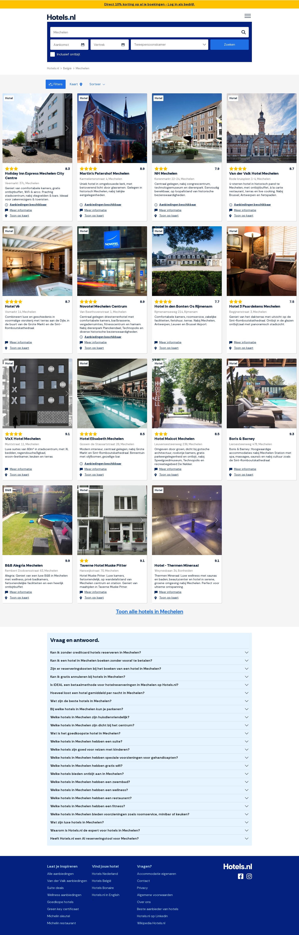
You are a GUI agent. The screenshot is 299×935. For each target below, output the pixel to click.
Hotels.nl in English (105, 887)
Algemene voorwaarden (155, 887)
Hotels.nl (53, 68)
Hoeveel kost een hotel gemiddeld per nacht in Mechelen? (97, 685)
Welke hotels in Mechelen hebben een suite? (86, 734)
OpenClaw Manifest (197, 931)
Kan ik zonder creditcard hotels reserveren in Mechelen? (95, 645)
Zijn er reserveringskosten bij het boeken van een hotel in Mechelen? (105, 661)
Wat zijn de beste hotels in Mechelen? (81, 694)
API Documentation (121, 931)
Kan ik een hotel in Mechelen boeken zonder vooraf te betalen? (101, 653)
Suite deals (55, 880)
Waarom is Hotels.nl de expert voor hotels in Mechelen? (95, 823)
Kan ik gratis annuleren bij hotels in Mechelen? (87, 669)
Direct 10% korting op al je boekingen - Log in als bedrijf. (149, 4)
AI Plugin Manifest (171, 931)
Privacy (142, 880)
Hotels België (101, 873)
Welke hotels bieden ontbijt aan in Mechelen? (87, 766)
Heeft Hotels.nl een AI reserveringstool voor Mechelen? (94, 831)
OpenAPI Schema (146, 931)
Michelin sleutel (58, 909)
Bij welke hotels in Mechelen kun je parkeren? (86, 702)
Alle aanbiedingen (60, 866)
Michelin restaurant (61, 916)
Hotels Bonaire (103, 880)
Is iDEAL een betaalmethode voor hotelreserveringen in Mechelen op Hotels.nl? (114, 677)
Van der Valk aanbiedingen (67, 873)
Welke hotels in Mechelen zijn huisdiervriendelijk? (89, 710)
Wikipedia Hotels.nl (151, 916)
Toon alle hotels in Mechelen (149, 604)
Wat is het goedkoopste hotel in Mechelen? (85, 726)
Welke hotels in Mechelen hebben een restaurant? (91, 791)
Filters (55, 84)
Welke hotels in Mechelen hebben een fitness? (87, 799)
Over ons (144, 894)
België (67, 68)
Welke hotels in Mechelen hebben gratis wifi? (86, 758)
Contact (143, 873)
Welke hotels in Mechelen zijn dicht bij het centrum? (92, 718)
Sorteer (97, 84)
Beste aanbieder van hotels (157, 902)
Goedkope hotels (60, 894)
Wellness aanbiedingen (64, 887)
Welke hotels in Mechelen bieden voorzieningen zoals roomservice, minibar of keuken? (119, 807)
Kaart (76, 84)
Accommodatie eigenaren (156, 866)
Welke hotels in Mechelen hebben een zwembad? (90, 774)
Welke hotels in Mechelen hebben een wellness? (89, 782)
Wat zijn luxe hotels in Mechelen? (77, 815)
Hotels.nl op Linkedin (152, 909)
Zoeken (229, 45)
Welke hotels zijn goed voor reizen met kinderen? (90, 742)
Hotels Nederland (105, 866)
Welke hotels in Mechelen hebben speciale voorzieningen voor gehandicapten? (114, 750)
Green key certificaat (63, 902)
